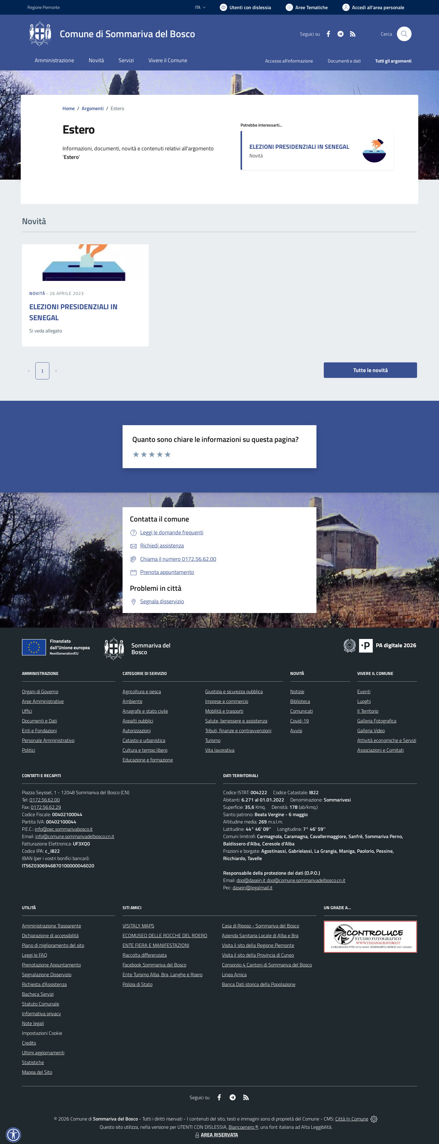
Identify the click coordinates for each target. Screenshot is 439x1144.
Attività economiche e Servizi (386, 740)
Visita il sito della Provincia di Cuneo (258, 955)
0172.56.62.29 (46, 807)
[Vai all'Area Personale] (373, 7)
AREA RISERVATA (216, 1134)
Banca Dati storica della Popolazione (258, 984)
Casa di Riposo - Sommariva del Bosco (260, 925)
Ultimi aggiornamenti (43, 1052)
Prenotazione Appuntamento (51, 964)
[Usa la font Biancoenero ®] (245, 7)
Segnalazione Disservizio (46, 974)
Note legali (33, 1023)
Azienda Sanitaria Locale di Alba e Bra (260, 935)
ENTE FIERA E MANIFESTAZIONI (156, 945)
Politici (28, 750)
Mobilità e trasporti (224, 711)
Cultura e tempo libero (145, 750)
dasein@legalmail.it (253, 887)
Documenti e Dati (39, 720)
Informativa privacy (41, 1013)
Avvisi (296, 730)
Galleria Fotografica (376, 720)
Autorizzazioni (137, 730)
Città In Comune (351, 1118)
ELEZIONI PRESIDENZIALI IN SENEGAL (299, 146)
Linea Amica (234, 974)
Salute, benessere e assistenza (236, 720)
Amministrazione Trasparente (51, 925)
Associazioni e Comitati (380, 750)
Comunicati (301, 711)
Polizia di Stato (137, 984)
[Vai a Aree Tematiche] (306, 7)
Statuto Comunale (40, 1003)
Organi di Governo (40, 691)
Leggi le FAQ (34, 955)
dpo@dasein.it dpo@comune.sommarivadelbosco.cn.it (291, 880)
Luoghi (364, 701)
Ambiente (132, 701)
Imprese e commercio (226, 701)
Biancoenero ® (243, 1127)
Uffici (27, 711)
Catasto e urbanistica (144, 740)
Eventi (363, 691)
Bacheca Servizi (38, 994)
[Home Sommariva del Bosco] (111, 33)
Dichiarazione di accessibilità (50, 935)
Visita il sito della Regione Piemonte (258, 945)
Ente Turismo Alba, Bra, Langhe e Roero (162, 974)
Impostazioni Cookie (42, 1033)
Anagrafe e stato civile (145, 711)
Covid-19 (299, 720)
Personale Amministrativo (48, 740)
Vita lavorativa (219, 750)
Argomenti (93, 108)
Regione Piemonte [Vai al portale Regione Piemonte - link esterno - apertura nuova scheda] (43, 7)
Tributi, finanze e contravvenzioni (238, 730)
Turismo (212, 740)
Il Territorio (367, 711)
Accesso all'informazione (289, 60)
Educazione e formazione (148, 759)
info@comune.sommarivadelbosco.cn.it (74, 836)
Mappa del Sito (37, 1072)
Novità (37, 293)
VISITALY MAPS (138, 925)
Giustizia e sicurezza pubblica (234, 691)
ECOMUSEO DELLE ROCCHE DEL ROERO (165, 935)
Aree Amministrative (43, 701)
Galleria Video (371, 730)
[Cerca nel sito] (404, 34)
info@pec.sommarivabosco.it (64, 829)
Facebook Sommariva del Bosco (154, 964)
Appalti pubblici (138, 720)
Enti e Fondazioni (39, 730)
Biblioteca (300, 701)
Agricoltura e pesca (142, 691)
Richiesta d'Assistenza (44, 984)
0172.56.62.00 (45, 799)
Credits (29, 1042)
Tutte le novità (370, 370)
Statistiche (33, 1062)
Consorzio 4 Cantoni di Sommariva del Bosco (267, 964)
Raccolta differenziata (145, 955)
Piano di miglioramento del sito (53, 945)
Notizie (297, 691)
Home (68, 108)
